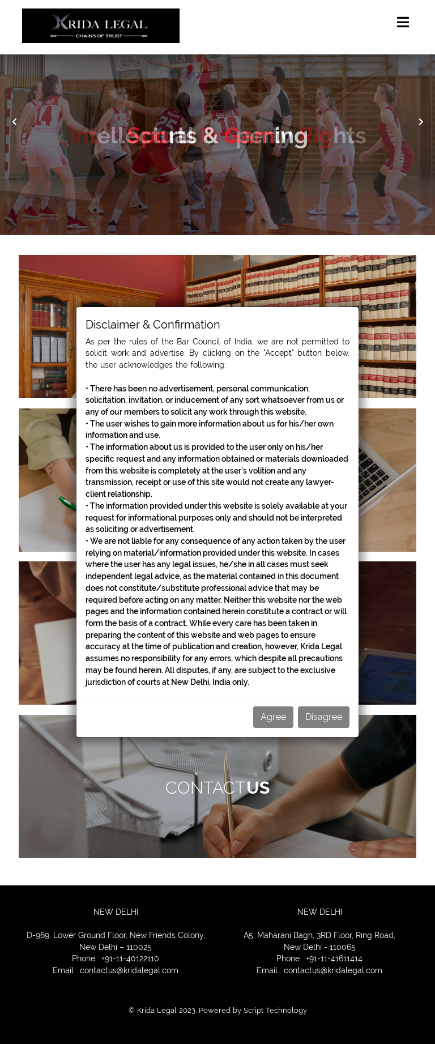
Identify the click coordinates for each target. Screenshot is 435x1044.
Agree (273, 716)
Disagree (323, 716)
